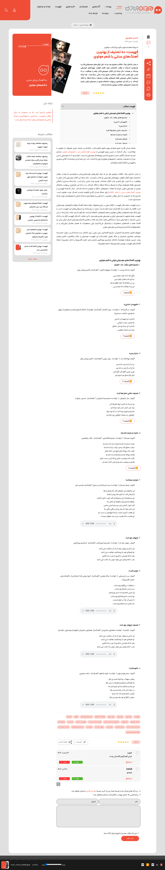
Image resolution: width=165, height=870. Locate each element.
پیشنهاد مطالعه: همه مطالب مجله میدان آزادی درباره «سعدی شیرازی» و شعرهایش (36, 160)
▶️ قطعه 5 (133, 468)
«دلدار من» (123, 126)
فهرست (136, 716)
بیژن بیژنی (111, 716)
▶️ (147, 865)
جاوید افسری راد (63, 727)
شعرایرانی (125, 722)
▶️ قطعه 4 (127, 421)
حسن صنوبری (132, 38)
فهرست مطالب (98, 106)
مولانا (76, 716)
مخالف (65, 762)
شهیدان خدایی (81, 722)
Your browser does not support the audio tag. (98, 523)
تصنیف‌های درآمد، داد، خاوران (115, 117)
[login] (14, 10)
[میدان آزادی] (143, 10)
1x (157, 865)
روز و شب (109, 727)
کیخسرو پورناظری (86, 716)
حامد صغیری (135, 722)
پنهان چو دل (99, 727)
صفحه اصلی (86, 25)
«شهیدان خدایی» (120, 121)
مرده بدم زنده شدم (133, 727)
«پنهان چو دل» (121, 143)
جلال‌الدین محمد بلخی (111, 722)
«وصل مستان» (121, 139)
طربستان (89, 727)
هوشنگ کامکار (100, 716)
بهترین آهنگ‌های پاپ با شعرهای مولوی (79, 151)
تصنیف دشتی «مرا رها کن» (116, 130)
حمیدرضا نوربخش (78, 727)
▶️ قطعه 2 (127, 336)
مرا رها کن (61, 722)
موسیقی (128, 716)
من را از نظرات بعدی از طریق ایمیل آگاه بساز (120, 833)
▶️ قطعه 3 (127, 381)
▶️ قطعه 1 (127, 292)
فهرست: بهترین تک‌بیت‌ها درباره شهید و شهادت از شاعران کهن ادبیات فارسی (37, 177)
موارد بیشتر (32, 258)
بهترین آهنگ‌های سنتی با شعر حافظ (125, 192)
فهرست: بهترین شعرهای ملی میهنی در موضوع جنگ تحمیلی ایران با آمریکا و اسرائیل (37, 233)
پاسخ (128, 762)
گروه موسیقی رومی (132, 732)
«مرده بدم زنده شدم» (118, 134)
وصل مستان (119, 727)
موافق (77, 762)
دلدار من (70, 722)
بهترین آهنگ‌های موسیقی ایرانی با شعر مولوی (111, 113)
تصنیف (69, 716)
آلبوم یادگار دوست (95, 722)
